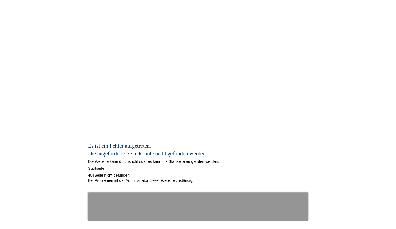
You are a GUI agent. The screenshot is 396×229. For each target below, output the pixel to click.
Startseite (96, 168)
